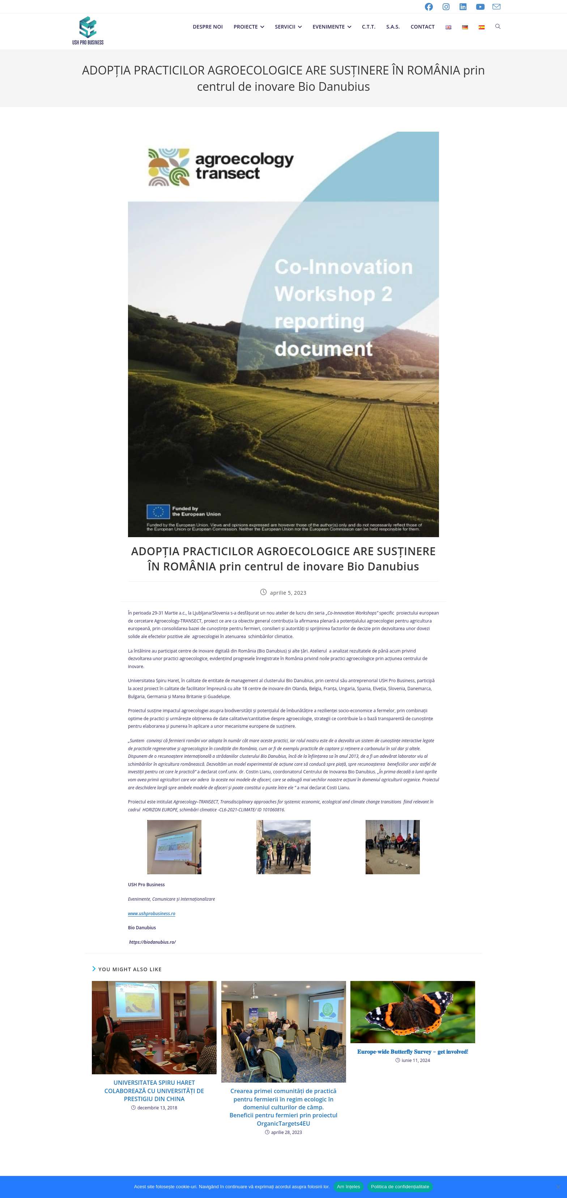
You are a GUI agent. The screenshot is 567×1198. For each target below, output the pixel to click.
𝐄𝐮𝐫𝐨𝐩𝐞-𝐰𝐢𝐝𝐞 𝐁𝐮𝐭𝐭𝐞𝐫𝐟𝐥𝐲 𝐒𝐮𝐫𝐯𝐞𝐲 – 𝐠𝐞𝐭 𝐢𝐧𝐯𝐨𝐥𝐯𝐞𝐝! (412, 1051)
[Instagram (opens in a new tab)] (446, 7)
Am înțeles (348, 1186)
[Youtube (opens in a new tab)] (480, 7)
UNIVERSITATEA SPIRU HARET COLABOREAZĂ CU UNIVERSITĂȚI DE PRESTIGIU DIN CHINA (154, 1091)
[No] (558, 1186)
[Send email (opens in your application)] (494, 7)
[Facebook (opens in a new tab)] (429, 7)
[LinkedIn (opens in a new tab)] (463, 7)
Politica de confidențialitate (400, 1186)
